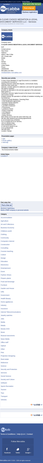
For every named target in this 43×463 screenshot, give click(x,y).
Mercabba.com (5, 460)
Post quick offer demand (32, 4)
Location (6, 4)
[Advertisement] (21, 180)
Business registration (29, 12)
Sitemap (5, 142)
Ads (3, 139)
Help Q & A (21, 434)
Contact (30, 434)
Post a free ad (29, 8)
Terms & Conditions (8, 434)
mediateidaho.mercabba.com (11, 73)
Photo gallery (7, 140)
